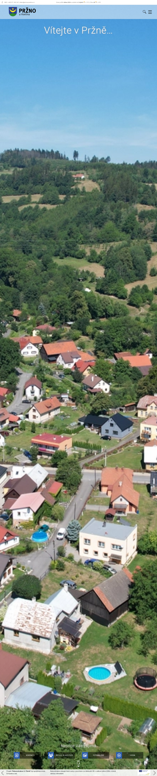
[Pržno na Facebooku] (2, 2)
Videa (125, 755)
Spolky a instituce (60, 755)
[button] (78, 763)
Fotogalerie (93, 755)
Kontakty (24, 755)
